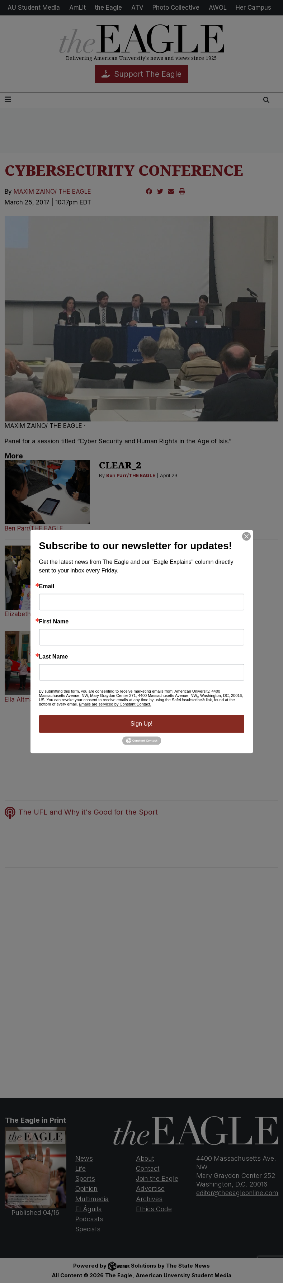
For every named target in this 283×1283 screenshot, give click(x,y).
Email (47, 586)
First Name (54, 621)
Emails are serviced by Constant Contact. (115, 704)
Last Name (53, 657)
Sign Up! (141, 724)
